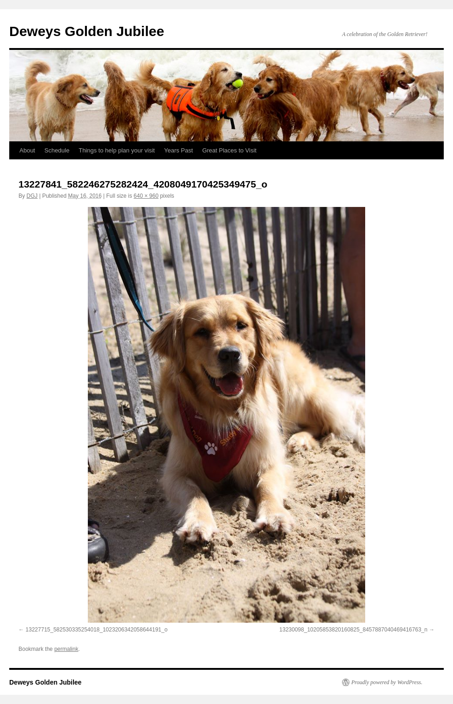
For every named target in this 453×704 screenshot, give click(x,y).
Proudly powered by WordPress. (386, 682)
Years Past (178, 150)
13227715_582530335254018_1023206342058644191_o (96, 629)
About (27, 150)
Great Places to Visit (229, 150)
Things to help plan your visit (117, 150)
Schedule (56, 150)
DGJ (31, 196)
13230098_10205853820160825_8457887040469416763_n (353, 629)
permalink (66, 649)
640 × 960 (146, 196)
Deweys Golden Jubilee (86, 31)
